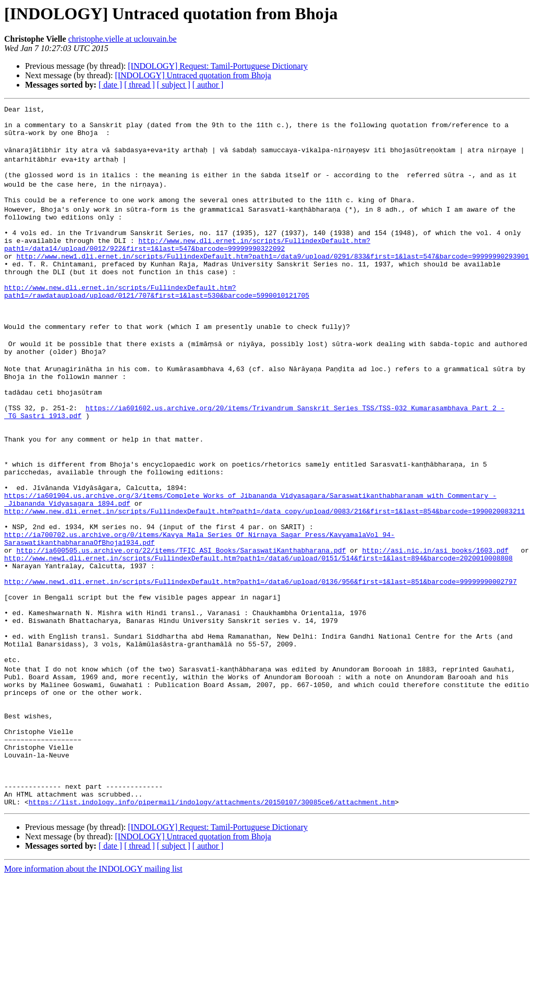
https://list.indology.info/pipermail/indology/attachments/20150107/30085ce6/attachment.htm (212, 927)
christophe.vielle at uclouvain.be (122, 38)
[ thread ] (139, 84)
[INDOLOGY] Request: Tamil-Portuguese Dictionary (218, 66)
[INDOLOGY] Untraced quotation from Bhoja (193, 75)
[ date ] (110, 84)
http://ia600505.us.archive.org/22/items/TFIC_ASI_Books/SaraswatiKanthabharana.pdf (181, 626)
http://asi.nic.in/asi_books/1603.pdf (435, 626)
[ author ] (208, 84)
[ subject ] (173, 84)
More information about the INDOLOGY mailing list (93, 993)
